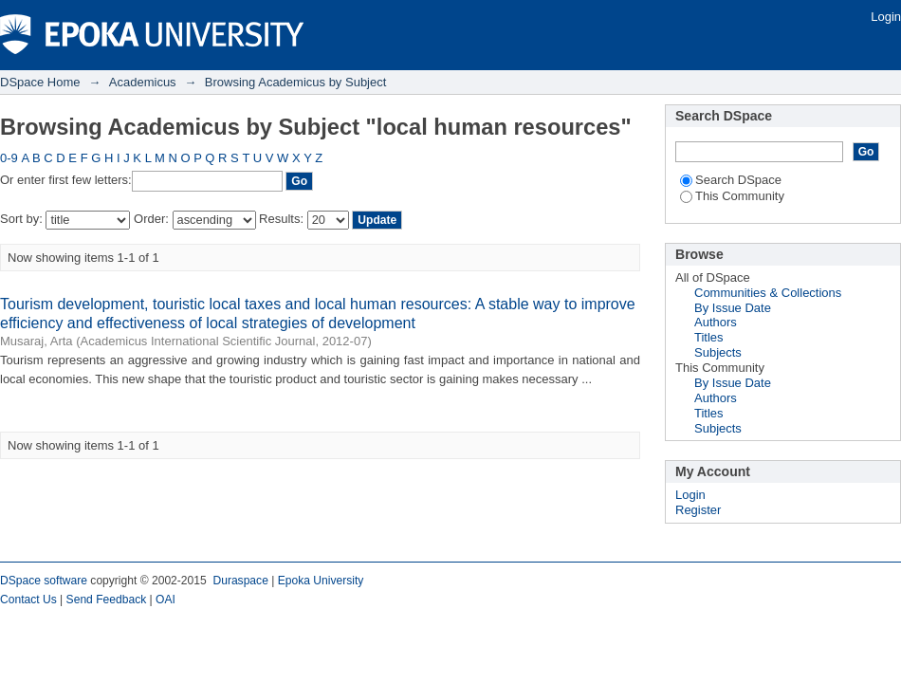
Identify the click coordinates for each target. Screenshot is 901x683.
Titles (709, 337)
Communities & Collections (767, 293)
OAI (165, 599)
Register (698, 510)
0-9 (9, 158)
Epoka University (321, 580)
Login (886, 16)
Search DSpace (730, 180)
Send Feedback (106, 599)
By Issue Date (732, 308)
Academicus (142, 82)
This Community (732, 196)
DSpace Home (40, 82)
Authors (715, 322)
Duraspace (239, 580)
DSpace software (43, 580)
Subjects (718, 352)
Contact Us (28, 599)
